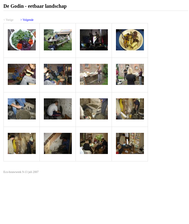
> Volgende (27, 19)
